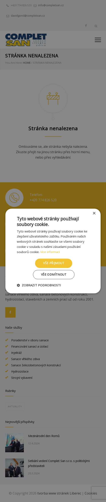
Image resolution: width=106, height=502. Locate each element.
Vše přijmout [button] (53, 263)
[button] (39, 285)
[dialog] (53, 251)
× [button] (93, 213)
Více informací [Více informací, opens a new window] (50, 252)
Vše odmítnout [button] (53, 275)
